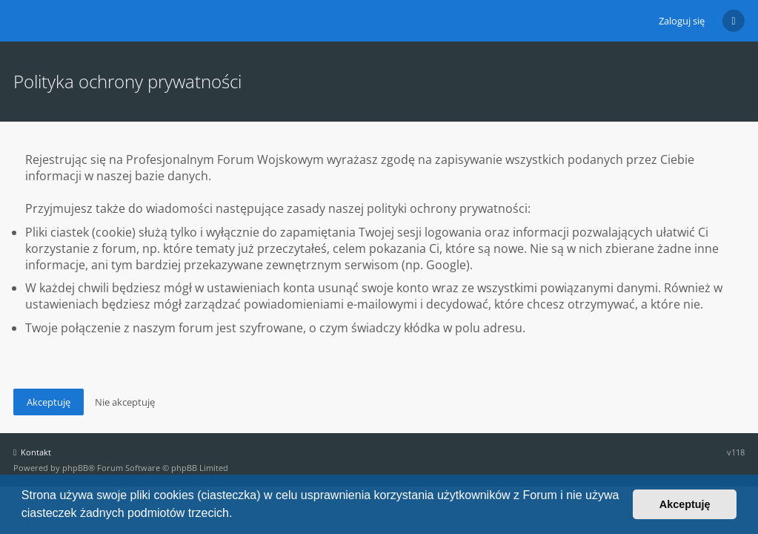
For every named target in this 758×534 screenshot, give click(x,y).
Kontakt (32, 452)
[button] (238, 514)
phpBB (75, 467)
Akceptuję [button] (685, 504)
